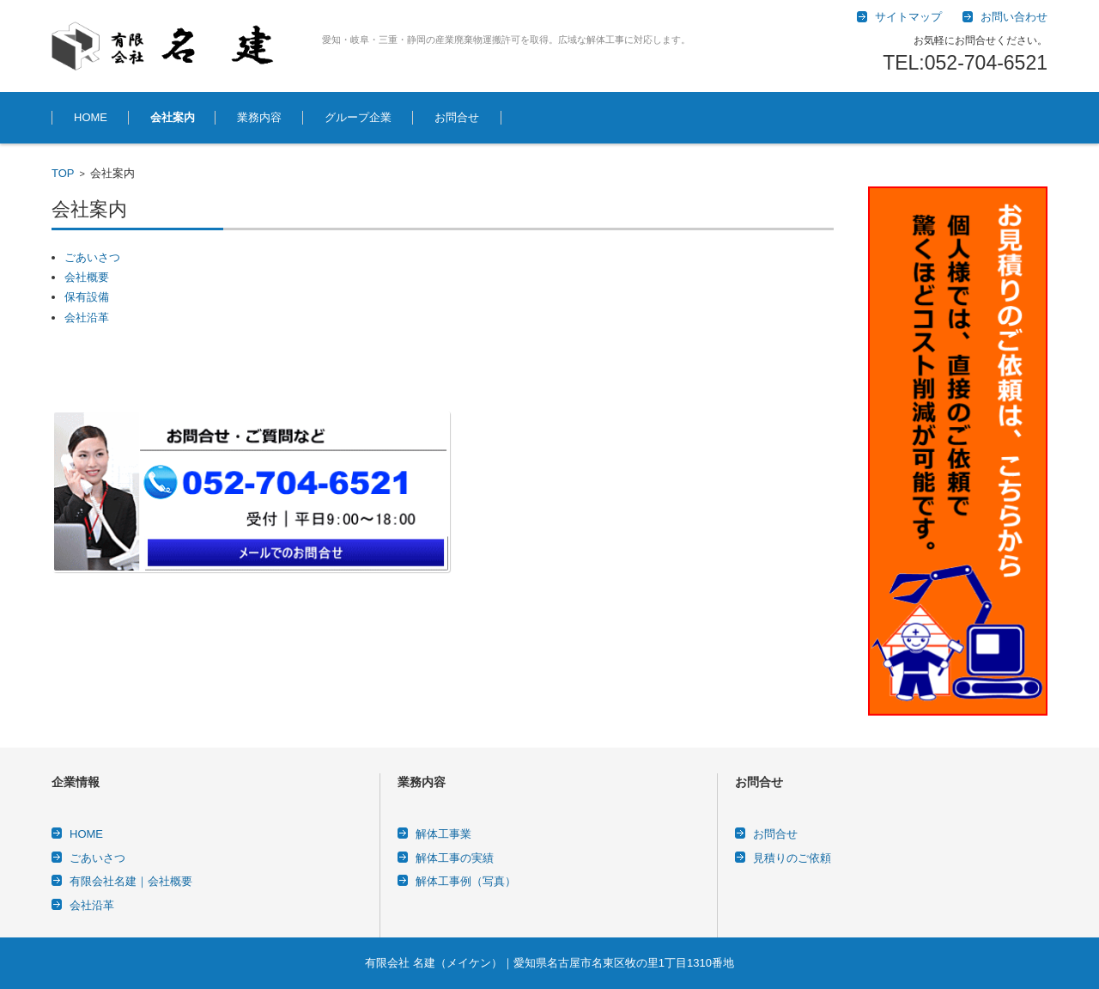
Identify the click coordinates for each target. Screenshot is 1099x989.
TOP (63, 173)
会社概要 (86, 277)
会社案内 (172, 117)
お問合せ (456, 117)
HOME (90, 117)
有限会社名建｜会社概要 (131, 881)
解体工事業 (443, 833)
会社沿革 (86, 317)
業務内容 (259, 117)
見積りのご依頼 (792, 858)
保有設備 (86, 296)
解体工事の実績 (455, 858)
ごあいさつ (92, 257)
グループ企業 (358, 117)
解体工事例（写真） (466, 881)
